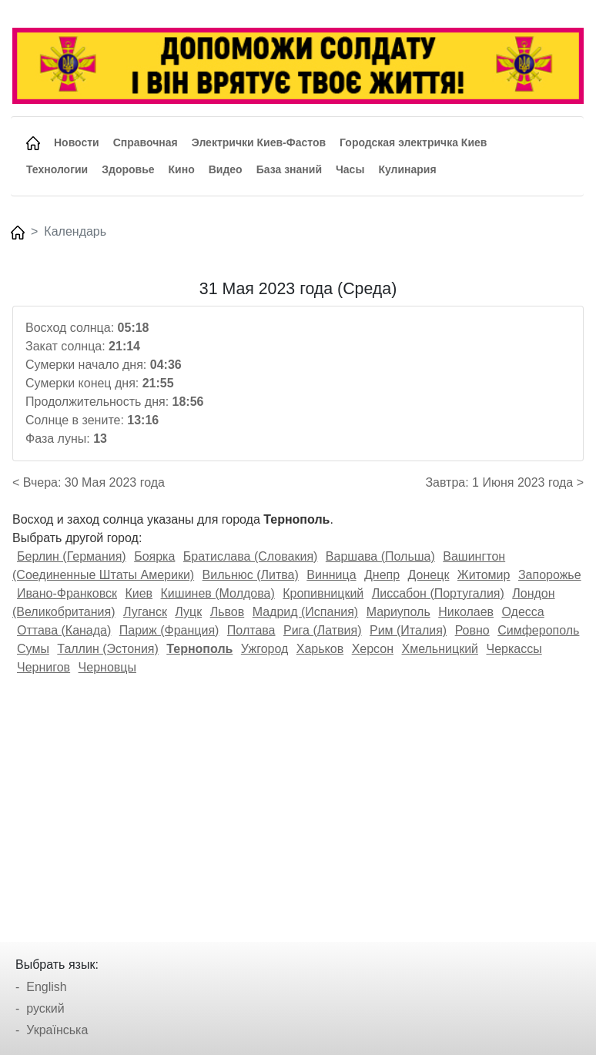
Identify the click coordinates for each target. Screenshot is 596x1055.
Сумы (33, 648)
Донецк (429, 574)
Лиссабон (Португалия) (438, 593)
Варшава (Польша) (380, 556)
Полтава (251, 630)
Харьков (319, 648)
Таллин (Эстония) (107, 648)
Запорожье (549, 574)
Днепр (382, 574)
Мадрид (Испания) (306, 611)
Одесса (523, 611)
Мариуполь (398, 611)
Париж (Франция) (169, 630)
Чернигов (43, 667)
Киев (138, 593)
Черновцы (107, 667)
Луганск (145, 611)
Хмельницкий (439, 648)
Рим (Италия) (408, 630)
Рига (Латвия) (322, 630)
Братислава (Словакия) (250, 556)
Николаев (466, 611)
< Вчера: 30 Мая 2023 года (88, 482)
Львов (227, 611)
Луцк (188, 611)
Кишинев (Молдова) (218, 593)
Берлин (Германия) (71, 556)
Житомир (484, 574)
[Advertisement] (298, 803)
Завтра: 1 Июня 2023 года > (504, 482)
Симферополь (538, 630)
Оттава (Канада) (64, 630)
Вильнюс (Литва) (251, 574)
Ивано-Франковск (67, 593)
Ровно (472, 630)
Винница (331, 574)
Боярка (154, 556)
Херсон (372, 648)
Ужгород (265, 648)
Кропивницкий (323, 593)
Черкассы (513, 648)
